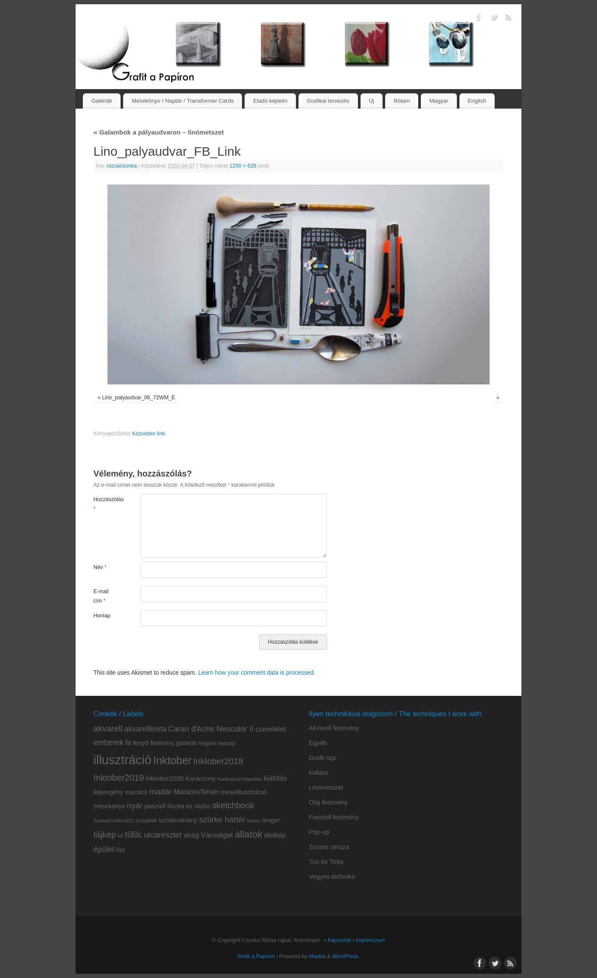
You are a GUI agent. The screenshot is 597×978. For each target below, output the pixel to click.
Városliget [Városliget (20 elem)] (217, 835)
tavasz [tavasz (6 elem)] (253, 820)
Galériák (102, 101)
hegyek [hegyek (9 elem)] (207, 743)
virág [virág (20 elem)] (191, 835)
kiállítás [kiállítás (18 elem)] (275, 778)
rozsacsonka (122, 166)
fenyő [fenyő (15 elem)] (141, 742)
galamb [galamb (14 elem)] (186, 742)
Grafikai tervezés (328, 101)
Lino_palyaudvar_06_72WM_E (138, 398)
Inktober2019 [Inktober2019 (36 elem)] (118, 777)
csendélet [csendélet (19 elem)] (270, 729)
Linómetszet (326, 787)
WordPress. (346, 956)
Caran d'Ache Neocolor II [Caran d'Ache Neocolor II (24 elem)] (210, 729)
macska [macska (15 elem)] (136, 792)
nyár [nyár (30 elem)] (134, 805)
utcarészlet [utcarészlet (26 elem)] (163, 834)
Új (371, 101)
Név (100, 567)
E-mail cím (101, 595)
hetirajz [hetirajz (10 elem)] (227, 743)
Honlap (101, 616)
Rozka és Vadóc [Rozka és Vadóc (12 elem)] (189, 806)
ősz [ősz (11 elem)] (120, 850)
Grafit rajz (322, 757)
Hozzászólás (105, 503)
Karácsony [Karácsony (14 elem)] (201, 778)
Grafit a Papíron (256, 956)
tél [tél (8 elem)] (120, 836)
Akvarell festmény (334, 727)
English (476, 101)
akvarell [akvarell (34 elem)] (108, 728)
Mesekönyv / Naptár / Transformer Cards (183, 101)
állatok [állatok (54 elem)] (248, 834)
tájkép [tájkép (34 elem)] (104, 834)
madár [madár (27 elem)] (160, 791)
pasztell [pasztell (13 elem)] (155, 806)
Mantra (317, 956)
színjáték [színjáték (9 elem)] (146, 821)
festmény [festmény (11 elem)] (163, 743)
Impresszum (370, 940)
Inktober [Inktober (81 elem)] (172, 760)
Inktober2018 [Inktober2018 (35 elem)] (218, 761)
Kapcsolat (339, 940)
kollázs (318, 772)
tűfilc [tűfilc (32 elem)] (133, 834)
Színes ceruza (329, 846)
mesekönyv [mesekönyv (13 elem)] (109, 806)
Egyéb (318, 742)
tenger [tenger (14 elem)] (271, 820)
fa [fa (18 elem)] (128, 742)
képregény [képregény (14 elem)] (108, 792)
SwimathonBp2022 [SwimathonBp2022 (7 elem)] (113, 820)
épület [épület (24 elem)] (103, 849)
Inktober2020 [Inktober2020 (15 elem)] (165, 778)
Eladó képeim (270, 101)
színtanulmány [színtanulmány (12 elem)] (177, 820)
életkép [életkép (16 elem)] (275, 835)
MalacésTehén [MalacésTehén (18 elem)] (196, 792)
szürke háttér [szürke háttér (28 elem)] (222, 819)
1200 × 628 (242, 166)
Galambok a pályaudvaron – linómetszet (158, 132)
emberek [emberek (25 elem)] (108, 742)
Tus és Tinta (326, 861)
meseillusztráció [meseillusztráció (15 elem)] (243, 792)
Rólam (402, 101)
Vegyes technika (332, 876)
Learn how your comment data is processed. (256, 672)
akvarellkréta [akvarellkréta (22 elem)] (145, 729)
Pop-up (319, 831)
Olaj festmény (328, 802)
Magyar (438, 101)
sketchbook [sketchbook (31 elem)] (233, 805)
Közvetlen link (148, 434)
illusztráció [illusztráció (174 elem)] (122, 760)
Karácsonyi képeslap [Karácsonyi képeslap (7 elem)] (239, 779)
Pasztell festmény (334, 817)
